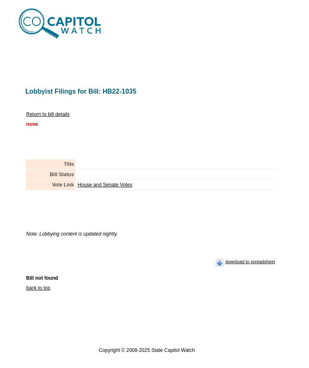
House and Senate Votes (104, 185)
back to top (38, 288)
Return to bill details (48, 114)
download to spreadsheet (250, 261)
